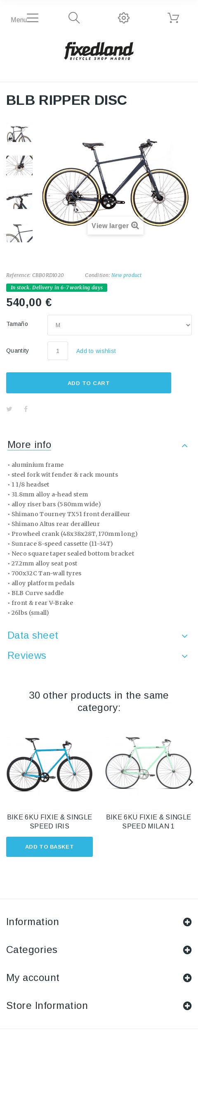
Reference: (18, 275)
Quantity (17, 350)
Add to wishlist (96, 351)
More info (29, 444)
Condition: (97, 275)
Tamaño (18, 324)
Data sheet (32, 635)
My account (33, 977)
